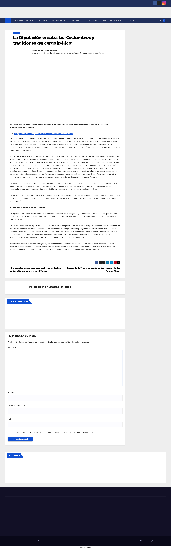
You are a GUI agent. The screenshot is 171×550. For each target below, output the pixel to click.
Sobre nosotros (160, 541)
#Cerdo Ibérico (52, 53)
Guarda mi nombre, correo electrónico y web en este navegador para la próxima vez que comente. (52, 432)
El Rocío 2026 (90, 20)
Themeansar (44, 541)
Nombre (12, 392)
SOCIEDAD (16, 32)
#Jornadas (87, 53)
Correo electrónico (16, 406)
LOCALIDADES (58, 20)
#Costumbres (65, 53)
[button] (160, 20)
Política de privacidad (135, 541)
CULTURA (75, 20)
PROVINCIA (42, 20)
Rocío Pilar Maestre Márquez (46, 50)
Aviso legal (149, 541)
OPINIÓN (131, 20)
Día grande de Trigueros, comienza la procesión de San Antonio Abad (43, 134)
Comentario (13, 347)
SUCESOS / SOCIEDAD (23, 20)
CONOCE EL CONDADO (112, 20)
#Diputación (77, 53)
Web (9, 419)
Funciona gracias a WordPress (16, 541)
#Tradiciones (98, 53)
